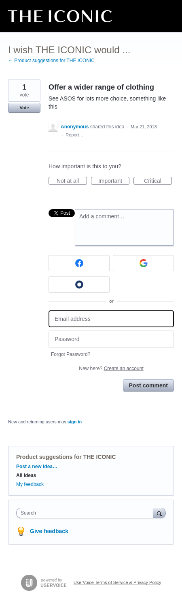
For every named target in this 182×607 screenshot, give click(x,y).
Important (113, 181)
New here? (111, 368)
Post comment (148, 385)
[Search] (159, 513)
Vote (24, 107)
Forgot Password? (70, 354)
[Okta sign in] (79, 284)
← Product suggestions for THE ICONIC (51, 60)
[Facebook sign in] (79, 263)
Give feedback (49, 531)
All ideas (26, 475)
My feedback (30, 484)
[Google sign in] (143, 263)
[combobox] (86, 513)
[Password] (111, 339)
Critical (158, 181)
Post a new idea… (36, 466)
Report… (74, 134)
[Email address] (111, 319)
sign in (75, 421)
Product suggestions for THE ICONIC (66, 457)
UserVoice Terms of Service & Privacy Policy (117, 582)
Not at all (72, 181)
